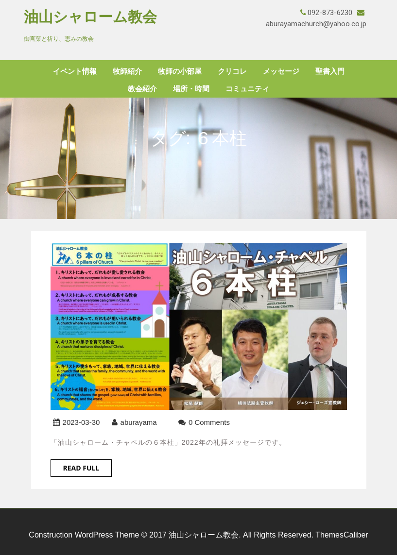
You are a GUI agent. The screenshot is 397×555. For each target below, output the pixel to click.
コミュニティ (247, 88)
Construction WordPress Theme (84, 535)
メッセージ (281, 71)
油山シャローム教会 (90, 16)
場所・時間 (191, 88)
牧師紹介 (127, 71)
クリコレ (232, 71)
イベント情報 (75, 71)
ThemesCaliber (341, 535)
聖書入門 (330, 71)
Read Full (81, 467)
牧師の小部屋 (180, 71)
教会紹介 (142, 88)
